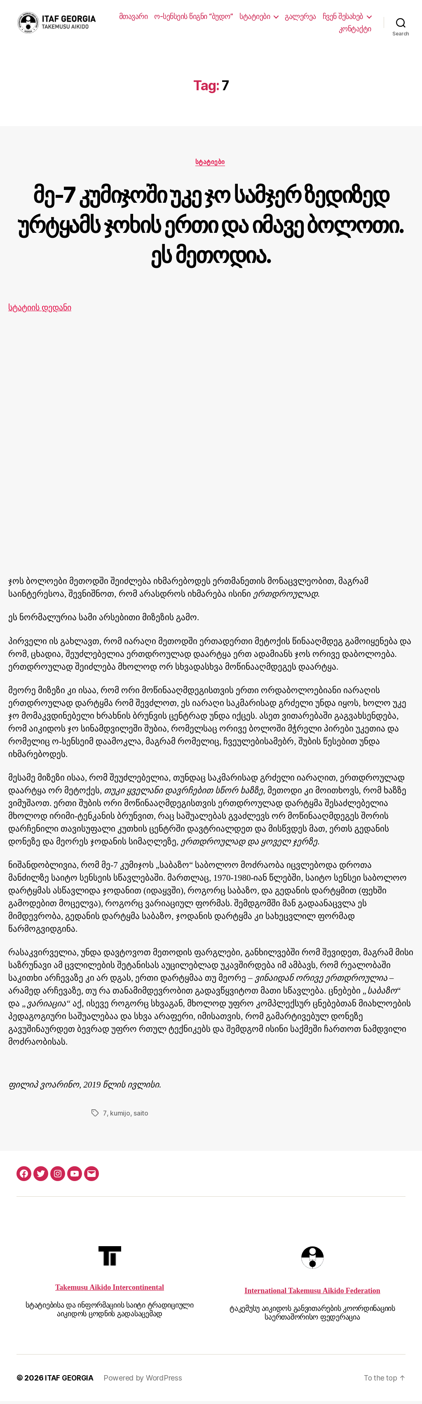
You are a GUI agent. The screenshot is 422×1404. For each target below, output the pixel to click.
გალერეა (355, 17)
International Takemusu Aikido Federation (312, 1294)
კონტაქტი (355, 29)
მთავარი (188, 17)
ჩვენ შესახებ (304, 29)
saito (140, 1116)
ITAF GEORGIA (70, 1380)
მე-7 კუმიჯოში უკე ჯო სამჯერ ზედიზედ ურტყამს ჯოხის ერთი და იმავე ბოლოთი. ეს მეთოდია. (211, 226)
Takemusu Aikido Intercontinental (109, 1290)
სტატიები (310, 17)
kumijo (119, 1116)
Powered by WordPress (145, 1380)
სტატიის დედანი (42, 310)
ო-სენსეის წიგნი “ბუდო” (248, 17)
